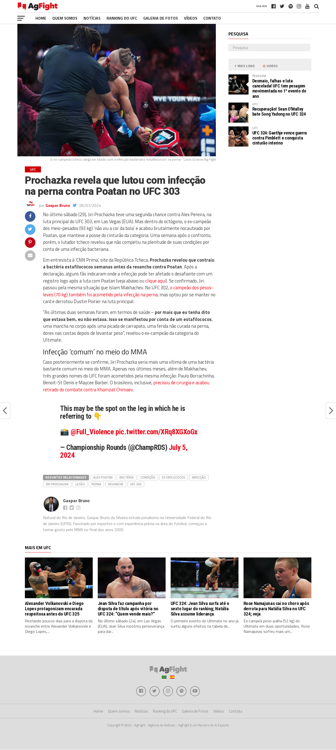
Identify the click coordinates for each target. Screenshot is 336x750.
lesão (80, 484)
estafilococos (173, 477)
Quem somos (64, 18)
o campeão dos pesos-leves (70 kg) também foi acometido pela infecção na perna (128, 291)
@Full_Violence (92, 432)
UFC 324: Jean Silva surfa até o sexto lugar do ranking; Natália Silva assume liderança (200, 608)
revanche (115, 484)
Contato (212, 18)
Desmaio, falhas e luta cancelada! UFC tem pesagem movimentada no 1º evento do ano (279, 88)
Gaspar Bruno (57, 205)
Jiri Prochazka (57, 484)
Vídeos (190, 18)
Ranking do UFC (122, 18)
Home (40, 18)
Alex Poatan (103, 477)
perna (96, 484)
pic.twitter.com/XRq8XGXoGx (157, 432)
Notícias (92, 18)
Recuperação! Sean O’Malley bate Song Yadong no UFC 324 (279, 111)
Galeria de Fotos (160, 18)
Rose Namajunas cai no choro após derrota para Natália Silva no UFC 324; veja (276, 608)
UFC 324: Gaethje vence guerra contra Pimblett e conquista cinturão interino (279, 138)
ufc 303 (135, 484)
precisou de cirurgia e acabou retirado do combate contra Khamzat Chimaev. (126, 386)
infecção (199, 477)
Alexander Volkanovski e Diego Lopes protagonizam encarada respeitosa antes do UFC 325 (54, 608)
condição (147, 477)
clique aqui (155, 280)
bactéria (126, 477)
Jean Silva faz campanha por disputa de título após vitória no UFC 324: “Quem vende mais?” (128, 608)
